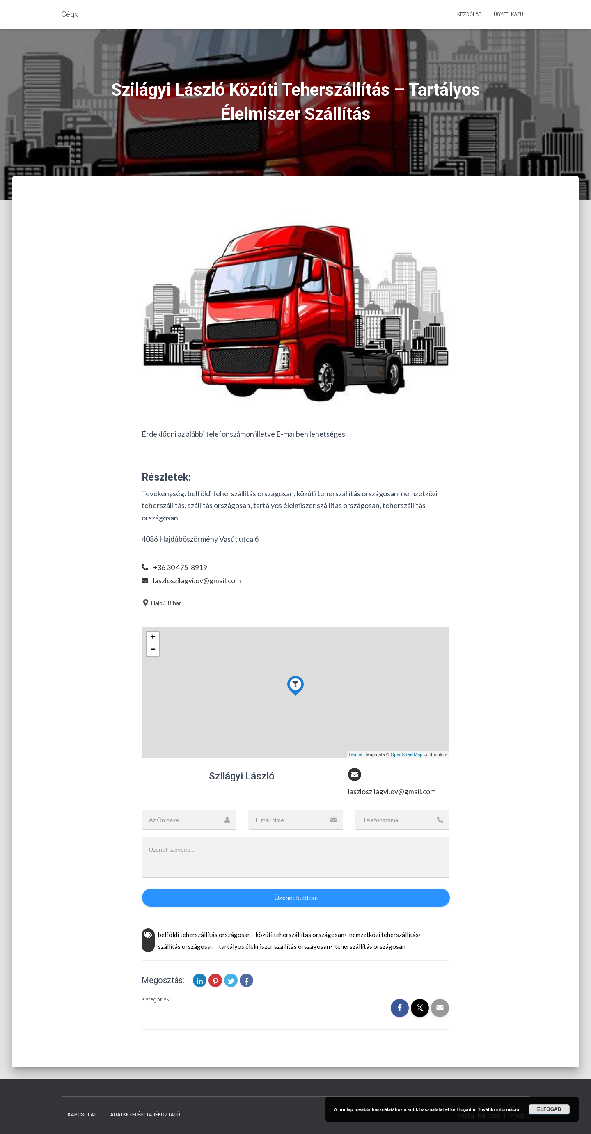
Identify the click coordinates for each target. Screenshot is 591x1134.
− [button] (153, 650)
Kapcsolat (82, 1115)
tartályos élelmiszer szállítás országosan (274, 947)
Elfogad (549, 1109)
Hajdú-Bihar (161, 602)
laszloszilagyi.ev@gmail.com (197, 580)
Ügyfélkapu (508, 14)
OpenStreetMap (407, 754)
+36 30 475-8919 (180, 567)
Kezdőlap (469, 14)
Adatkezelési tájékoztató (145, 1115)
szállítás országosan (186, 947)
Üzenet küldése (296, 898)
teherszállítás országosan (370, 947)
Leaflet (355, 754)
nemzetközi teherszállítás (384, 935)
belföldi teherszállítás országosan (204, 935)
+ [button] (153, 638)
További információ (498, 1109)
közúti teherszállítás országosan (300, 935)
